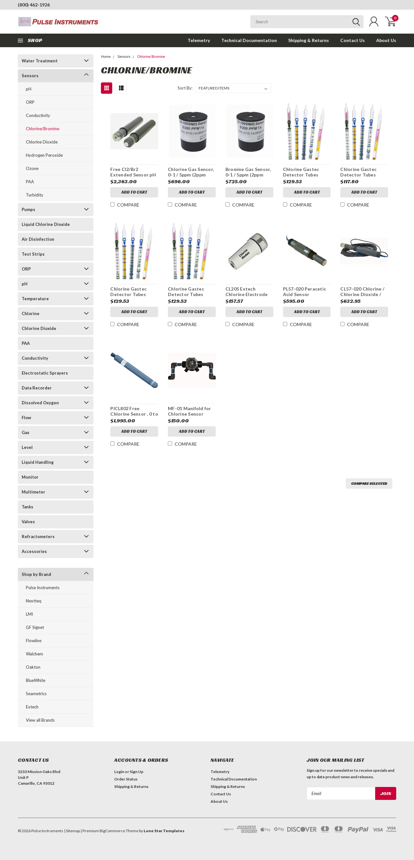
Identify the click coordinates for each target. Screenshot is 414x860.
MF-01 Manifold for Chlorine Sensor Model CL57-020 (189, 414)
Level (27, 447)
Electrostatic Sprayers (45, 373)
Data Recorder (37, 387)
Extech (32, 706)
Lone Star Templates (164, 830)
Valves (28, 521)
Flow (26, 417)
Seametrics (36, 693)
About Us (386, 40)
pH (28, 88)
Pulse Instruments (43, 587)
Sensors (30, 75)
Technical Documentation (249, 40)
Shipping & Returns (308, 40)
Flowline (33, 640)
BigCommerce (112, 830)
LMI (29, 614)
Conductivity (38, 115)
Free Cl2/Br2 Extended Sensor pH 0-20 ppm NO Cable (133, 174)
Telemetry (199, 40)
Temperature (35, 298)
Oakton (33, 667)
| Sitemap (72, 830)
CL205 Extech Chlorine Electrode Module (246, 294)
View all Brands (40, 720)
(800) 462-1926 (34, 4)
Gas (25, 432)
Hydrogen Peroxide (44, 155)
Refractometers (38, 536)
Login (119, 771)
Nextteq (33, 600)
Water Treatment (40, 60)
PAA (30, 181)
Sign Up (136, 771)
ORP (30, 102)
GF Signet (35, 627)
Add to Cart (134, 192)
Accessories (34, 551)
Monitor (30, 477)
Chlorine (30, 313)
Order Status (125, 779)
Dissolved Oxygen (40, 402)
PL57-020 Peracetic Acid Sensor (304, 291)
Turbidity (34, 194)
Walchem (34, 653)
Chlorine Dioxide (42, 141)
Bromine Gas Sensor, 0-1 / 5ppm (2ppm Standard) (248, 174)
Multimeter (33, 491)
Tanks (27, 506)
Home (106, 57)
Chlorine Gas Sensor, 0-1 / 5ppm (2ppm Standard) (191, 174)
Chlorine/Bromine (42, 128)
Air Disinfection (38, 239)
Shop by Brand (36, 574)
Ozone (32, 168)
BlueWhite (35, 680)
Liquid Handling (38, 462)
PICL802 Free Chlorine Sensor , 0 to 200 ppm (134, 414)
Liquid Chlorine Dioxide (46, 224)
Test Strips (33, 254)
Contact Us (352, 40)
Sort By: (185, 87)
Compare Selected (369, 483)
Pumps (28, 209)
